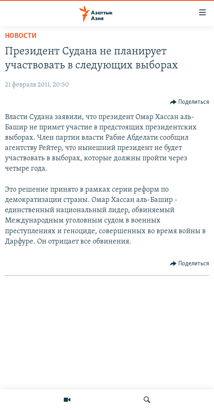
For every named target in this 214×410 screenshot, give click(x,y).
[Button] (189, 102)
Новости (21, 36)
